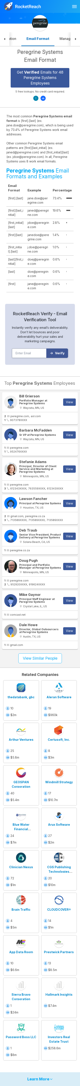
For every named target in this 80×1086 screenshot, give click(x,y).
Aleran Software (59, 697)
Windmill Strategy (59, 782)
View (69, 402)
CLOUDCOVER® (59, 909)
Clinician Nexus (21, 867)
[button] (4, 39)
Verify (57, 353)
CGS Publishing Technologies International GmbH (59, 871)
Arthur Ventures (21, 739)
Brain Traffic (21, 909)
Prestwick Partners (59, 952)
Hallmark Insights (59, 994)
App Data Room (21, 952)
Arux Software (59, 824)
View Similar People (40, 658)
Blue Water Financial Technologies (21, 829)
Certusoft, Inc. (59, 739)
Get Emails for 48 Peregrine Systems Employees (40, 77)
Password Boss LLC (21, 1037)
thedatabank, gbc (21, 697)
